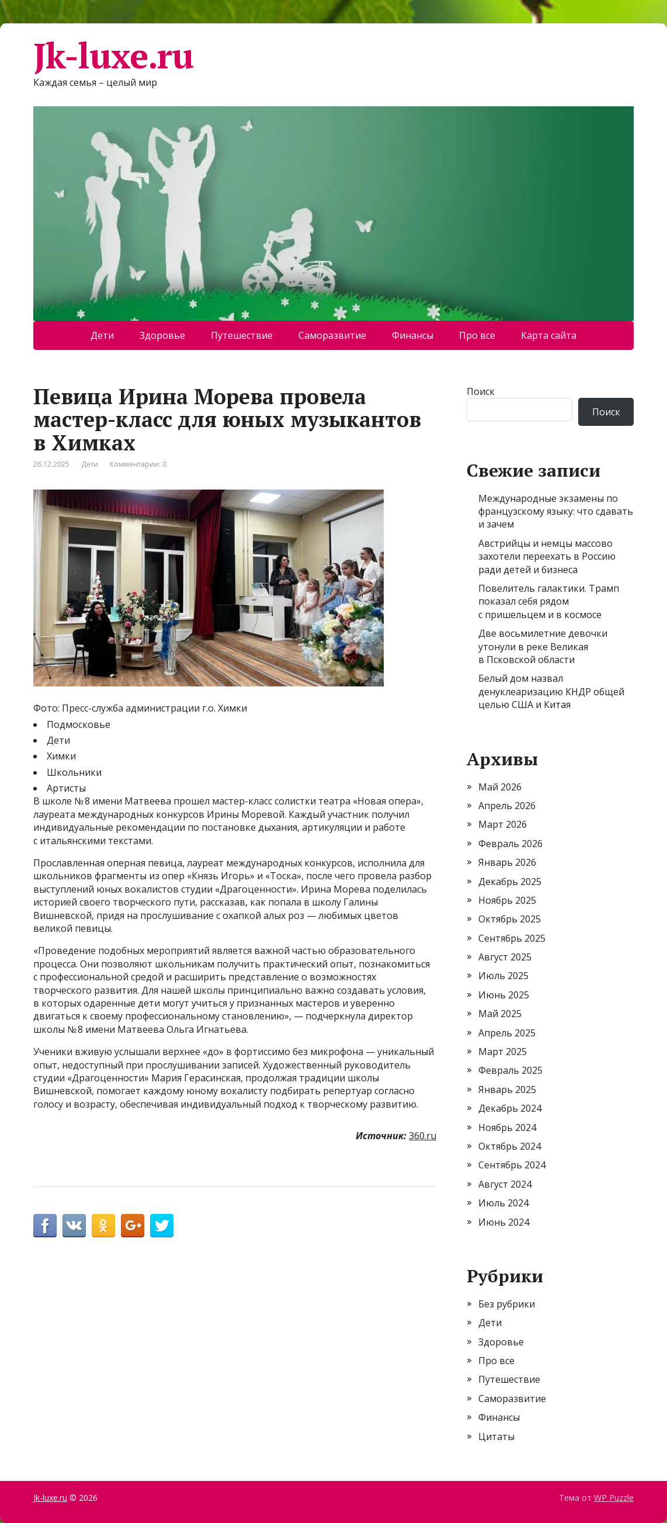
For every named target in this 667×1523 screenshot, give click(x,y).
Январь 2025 (507, 1089)
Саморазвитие (332, 335)
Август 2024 (504, 1184)
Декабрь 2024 (509, 1108)
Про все (477, 335)
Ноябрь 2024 (507, 1127)
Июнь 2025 (503, 994)
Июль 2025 (503, 975)
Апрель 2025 (507, 1032)
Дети (102, 335)
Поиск (481, 391)
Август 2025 (504, 956)
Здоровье (162, 335)
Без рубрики (506, 1304)
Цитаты (496, 1436)
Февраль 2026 (510, 843)
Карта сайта (548, 335)
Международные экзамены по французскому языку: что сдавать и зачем (555, 511)
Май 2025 (500, 1013)
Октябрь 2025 (509, 919)
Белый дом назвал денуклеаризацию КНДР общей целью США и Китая (551, 691)
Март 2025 (502, 1051)
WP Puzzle (614, 1497)
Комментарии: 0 (138, 464)
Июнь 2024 (503, 1222)
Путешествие (242, 335)
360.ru (422, 1135)
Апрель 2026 (507, 805)
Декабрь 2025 (509, 881)
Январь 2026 (507, 862)
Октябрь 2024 (509, 1146)
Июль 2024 (503, 1202)
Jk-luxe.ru (113, 55)
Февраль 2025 (510, 1070)
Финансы (412, 335)
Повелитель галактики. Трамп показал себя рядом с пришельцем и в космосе (548, 601)
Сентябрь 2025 (512, 938)
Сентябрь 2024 (512, 1164)
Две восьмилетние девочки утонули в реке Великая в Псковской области (542, 646)
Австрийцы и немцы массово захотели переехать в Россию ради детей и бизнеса (547, 556)
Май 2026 (500, 786)
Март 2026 (502, 824)
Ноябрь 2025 (507, 900)
